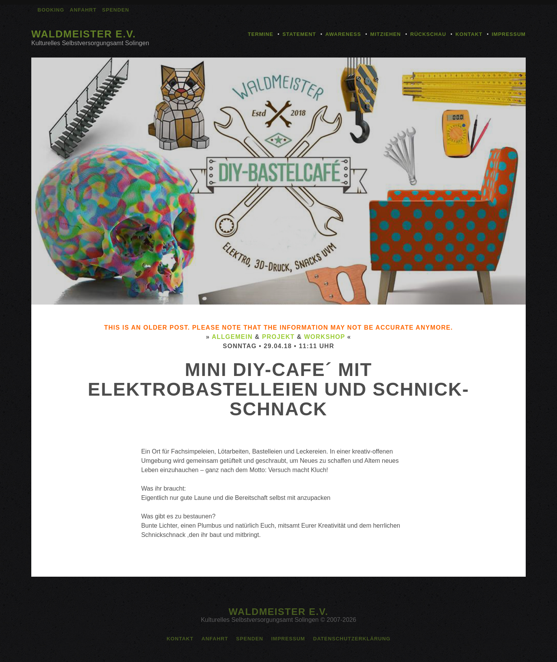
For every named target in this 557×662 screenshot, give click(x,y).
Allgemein (232, 337)
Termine (260, 34)
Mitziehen (385, 34)
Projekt (278, 337)
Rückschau (428, 34)
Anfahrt (83, 10)
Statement (299, 34)
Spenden (115, 10)
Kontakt (468, 34)
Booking (50, 10)
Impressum (509, 34)
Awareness (343, 34)
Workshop (324, 337)
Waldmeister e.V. (83, 34)
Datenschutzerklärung (351, 639)
